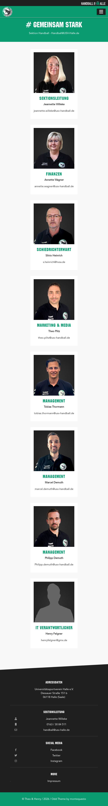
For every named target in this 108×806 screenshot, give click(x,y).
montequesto (78, 799)
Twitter (56, 755)
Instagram (56, 761)
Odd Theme (59, 799)
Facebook (56, 750)
